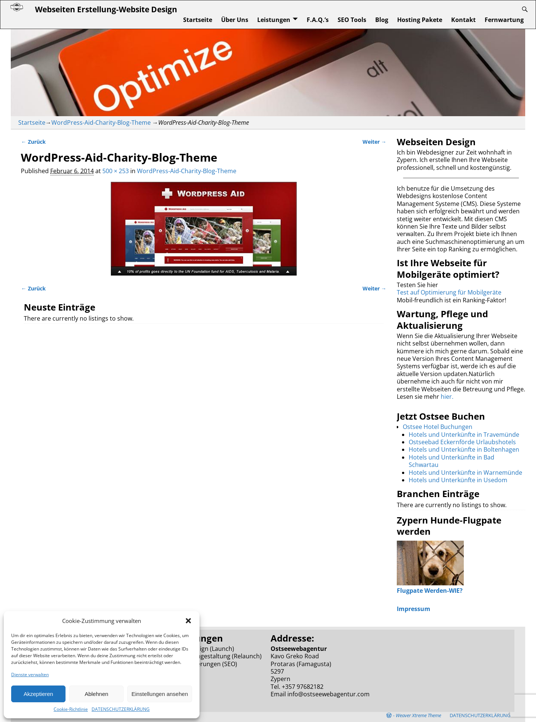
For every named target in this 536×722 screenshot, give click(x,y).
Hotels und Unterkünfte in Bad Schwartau (451, 461)
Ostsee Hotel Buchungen (437, 427)
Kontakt (463, 20)
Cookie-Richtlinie (71, 709)
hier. (447, 396)
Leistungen (273, 20)
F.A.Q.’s (318, 20)
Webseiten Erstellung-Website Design (106, 9)
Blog (381, 20)
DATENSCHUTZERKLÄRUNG (121, 709)
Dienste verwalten (30, 674)
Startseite (197, 20)
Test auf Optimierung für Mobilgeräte (449, 292)
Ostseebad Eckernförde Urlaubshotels (462, 442)
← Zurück (33, 141)
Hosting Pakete (419, 20)
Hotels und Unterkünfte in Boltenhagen (464, 449)
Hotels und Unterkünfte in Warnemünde (465, 472)
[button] (188, 620)
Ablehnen (96, 694)
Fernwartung (504, 20)
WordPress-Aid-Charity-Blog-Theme (101, 122)
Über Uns (234, 20)
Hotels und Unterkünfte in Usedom (458, 480)
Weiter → (374, 141)
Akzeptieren (38, 694)
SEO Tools (352, 20)
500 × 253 (115, 171)
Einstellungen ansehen (159, 694)
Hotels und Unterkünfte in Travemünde (464, 434)
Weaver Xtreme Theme (418, 715)
